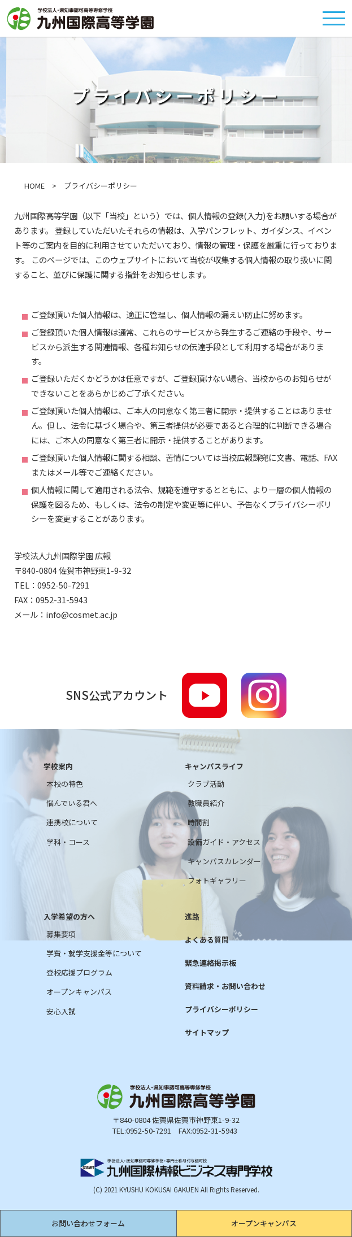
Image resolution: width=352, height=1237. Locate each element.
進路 (192, 917)
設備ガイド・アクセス (224, 842)
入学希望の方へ (69, 917)
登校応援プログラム (79, 973)
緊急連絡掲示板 (210, 963)
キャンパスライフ (214, 766)
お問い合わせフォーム (88, 1223)
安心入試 (61, 1012)
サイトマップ (207, 1032)
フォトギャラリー (217, 881)
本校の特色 (64, 784)
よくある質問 (207, 940)
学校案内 (58, 766)
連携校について (72, 822)
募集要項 (61, 934)
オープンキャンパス (264, 1223)
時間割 (199, 822)
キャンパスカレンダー (224, 861)
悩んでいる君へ (71, 803)
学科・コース (68, 842)
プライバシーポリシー (221, 1009)
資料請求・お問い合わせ (225, 986)
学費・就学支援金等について (94, 953)
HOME (34, 185)
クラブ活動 (206, 784)
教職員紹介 (206, 803)
